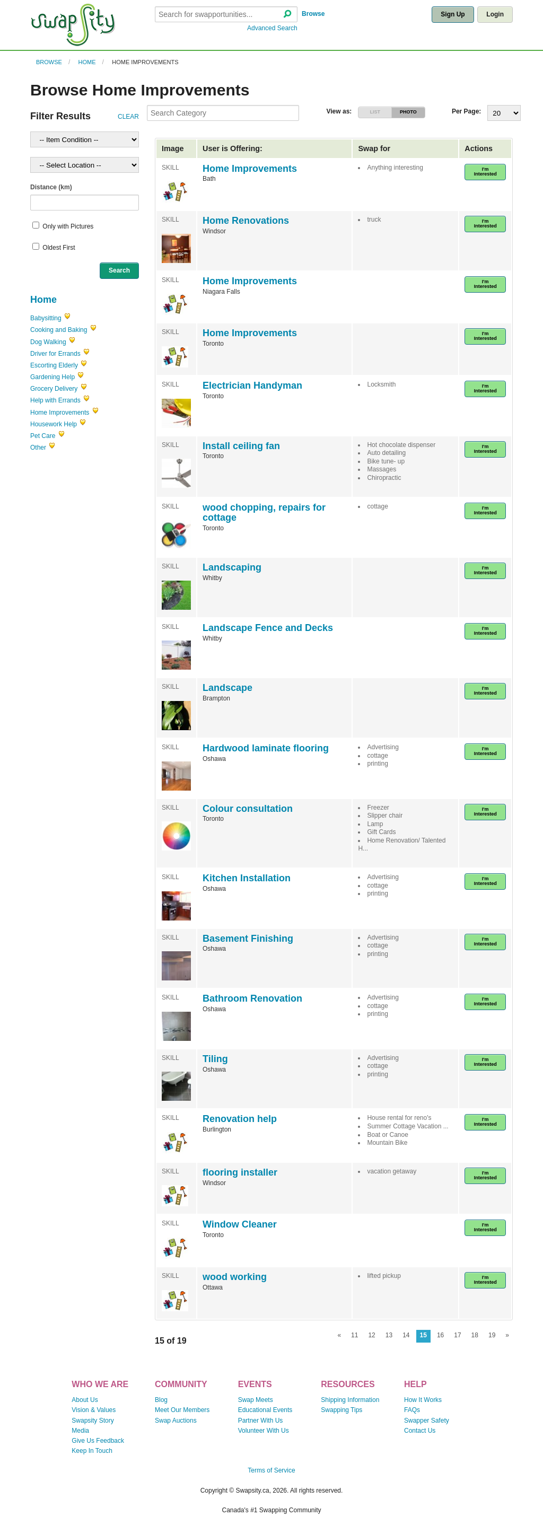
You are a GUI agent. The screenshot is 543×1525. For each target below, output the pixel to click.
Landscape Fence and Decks (268, 628)
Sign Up (453, 14)
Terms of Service (271, 1470)
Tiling (215, 1059)
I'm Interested (485, 171)
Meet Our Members (182, 1410)
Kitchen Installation (247, 878)
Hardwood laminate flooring (266, 748)
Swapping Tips (341, 1410)
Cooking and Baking (58, 330)
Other (38, 447)
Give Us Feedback (98, 1440)
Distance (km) (51, 187)
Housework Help (53, 424)
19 (491, 1335)
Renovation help (240, 1119)
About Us (85, 1400)
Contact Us (419, 1430)
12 (371, 1335)
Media (80, 1430)
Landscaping (232, 567)
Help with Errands (55, 400)
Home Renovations (246, 220)
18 (474, 1335)
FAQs (412, 1410)
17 (457, 1335)
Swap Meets (255, 1400)
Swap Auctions (176, 1420)
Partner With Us (260, 1420)
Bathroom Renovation (252, 998)
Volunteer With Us (263, 1430)
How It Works (423, 1400)
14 (405, 1335)
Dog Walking (48, 342)
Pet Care (42, 436)
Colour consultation (248, 808)
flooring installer (240, 1172)
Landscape (227, 687)
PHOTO (408, 112)
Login (495, 14)
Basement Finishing (248, 938)
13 (389, 1335)
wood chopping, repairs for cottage (264, 512)
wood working (235, 1277)
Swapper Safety (426, 1420)
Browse (313, 13)
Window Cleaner (240, 1224)
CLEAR (128, 116)
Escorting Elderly (54, 365)
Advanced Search (272, 28)
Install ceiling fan (241, 446)
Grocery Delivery (53, 388)
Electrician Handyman (252, 385)
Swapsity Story (92, 1420)
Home (87, 62)
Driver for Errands (55, 353)
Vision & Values (94, 1410)
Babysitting (46, 318)
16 (440, 1335)
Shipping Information (350, 1400)
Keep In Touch (92, 1450)
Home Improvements (145, 62)
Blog (161, 1400)
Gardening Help (52, 377)
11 (354, 1335)
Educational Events (265, 1410)
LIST (375, 112)
